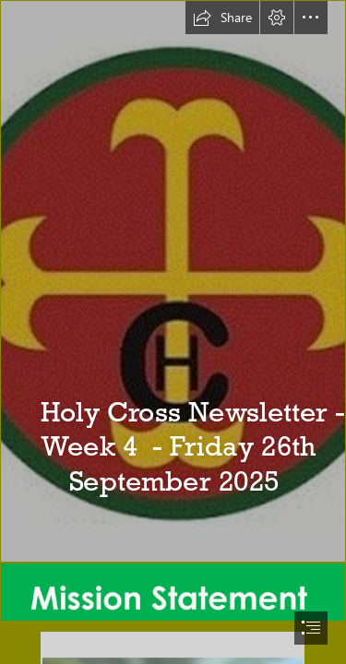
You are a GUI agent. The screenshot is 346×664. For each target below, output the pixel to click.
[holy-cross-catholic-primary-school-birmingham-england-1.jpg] (173, 281)
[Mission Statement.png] (173, 592)
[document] (173, 332)
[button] (222, 17)
